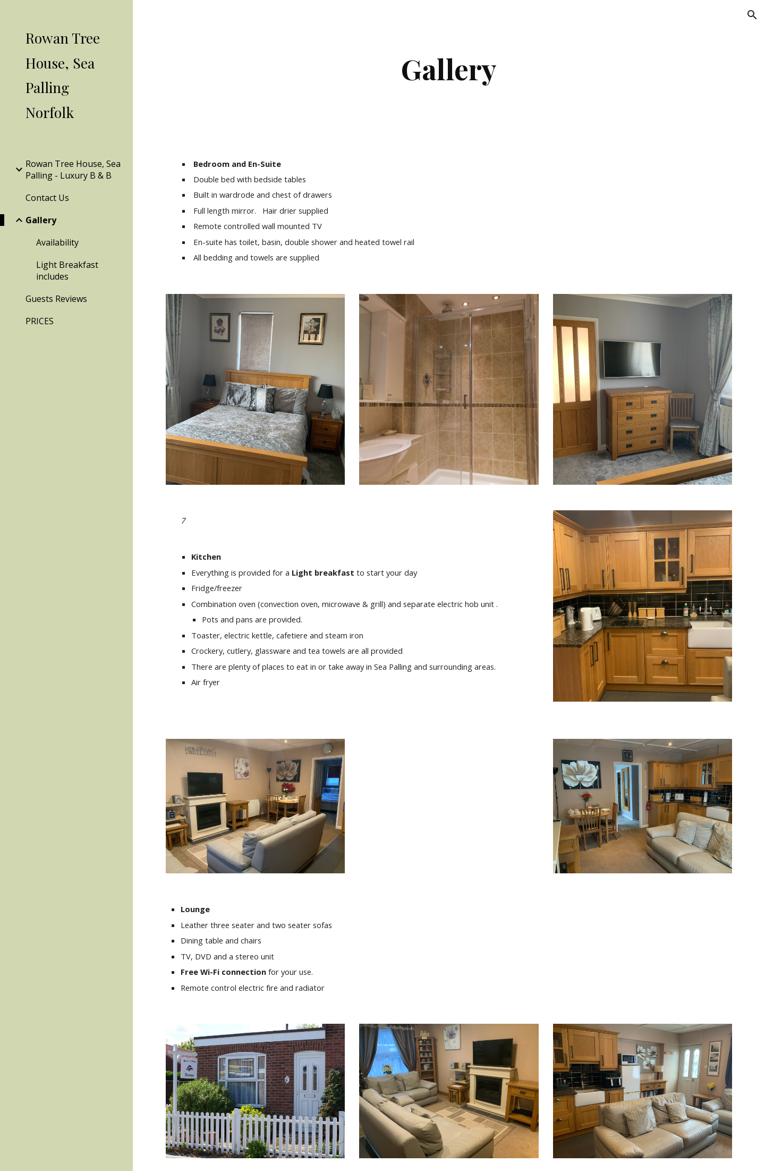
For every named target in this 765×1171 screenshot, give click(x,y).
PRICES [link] (40, 321)
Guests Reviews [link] (56, 299)
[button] (752, 15)
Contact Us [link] (47, 198)
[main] (449, 69)
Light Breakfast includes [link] (67, 270)
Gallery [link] (41, 220)
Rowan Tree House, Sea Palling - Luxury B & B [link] (73, 169)
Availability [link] (57, 242)
